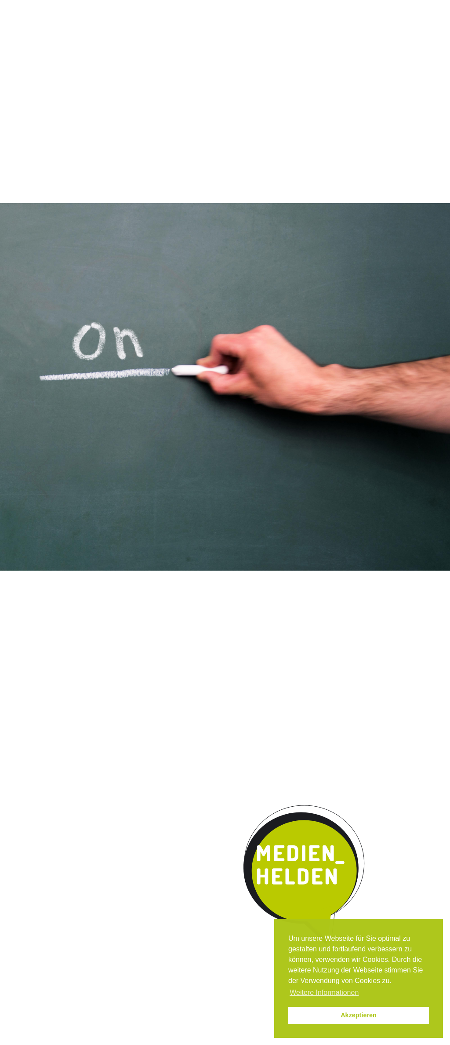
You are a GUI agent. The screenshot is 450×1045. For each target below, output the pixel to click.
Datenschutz (417, 8)
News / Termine (327, 8)
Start (32, 71)
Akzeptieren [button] (359, 1015)
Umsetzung (209, 72)
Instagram (289, 8)
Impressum (374, 8)
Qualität (156, 72)
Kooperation (270, 72)
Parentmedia (382, 72)
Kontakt (326, 72)
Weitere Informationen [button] (324, 992)
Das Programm (96, 72)
